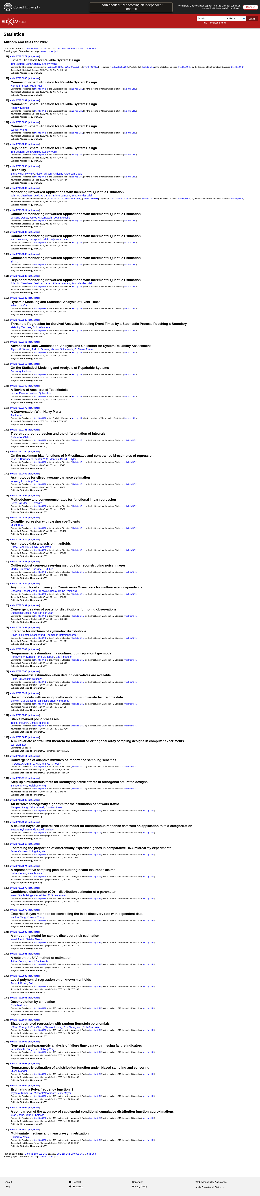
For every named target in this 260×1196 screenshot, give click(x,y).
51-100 (34, 48)
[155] (6, 144)
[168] (6, 429)
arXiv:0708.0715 (19, 778)
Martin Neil (36, 85)
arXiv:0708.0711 (19, 756)
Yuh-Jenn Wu (91, 1027)
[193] (6, 975)
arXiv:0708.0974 (19, 866)
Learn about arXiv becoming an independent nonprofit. (131, 7)
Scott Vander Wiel (82, 195)
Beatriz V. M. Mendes (46, 459)
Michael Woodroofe (45, 1093)
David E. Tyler (68, 459)
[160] (6, 254)
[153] (6, 100)
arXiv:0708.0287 (73, 67)
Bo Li (31, 983)
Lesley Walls (49, 63)
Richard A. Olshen (21, 437)
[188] (6, 866)
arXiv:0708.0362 (19, 363)
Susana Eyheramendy (23, 829)
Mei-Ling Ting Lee (21, 327)
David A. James (43, 195)
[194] (6, 997)
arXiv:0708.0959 (19, 822)
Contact (77, 1182)
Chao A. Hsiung (53, 1027)
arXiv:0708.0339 (120, 198)
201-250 (61, 48)
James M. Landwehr (41, 217)
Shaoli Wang (37, 634)
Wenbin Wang (19, 129)
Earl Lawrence (19, 239)
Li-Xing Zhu (31, 481)
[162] (6, 297)
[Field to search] (236, 18)
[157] (6, 188)
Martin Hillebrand (20, 569)
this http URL (148, 67)
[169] (6, 451)
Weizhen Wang (37, 785)
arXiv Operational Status (210, 1187)
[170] (6, 473)
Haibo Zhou (49, 700)
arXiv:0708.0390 (19, 451)
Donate (250, 7)
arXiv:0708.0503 (19, 649)
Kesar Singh (18, 895)
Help (205, 23)
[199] (6, 1107)
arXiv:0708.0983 (19, 975)
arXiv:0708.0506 (19, 671)
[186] (6, 822)
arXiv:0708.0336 (73, 198)
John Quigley (33, 63)
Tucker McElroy (19, 722)
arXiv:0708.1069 (19, 1107)
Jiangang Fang (19, 807)
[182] (6, 737)
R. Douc (15, 763)
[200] (6, 1129)
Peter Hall (16, 503)
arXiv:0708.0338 (90, 198)
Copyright (137, 1182)
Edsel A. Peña (19, 305)
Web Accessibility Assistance (211, 1182)
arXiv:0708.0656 (19, 737)
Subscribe (78, 1186)
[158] (6, 210)
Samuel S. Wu (19, 785)
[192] (6, 953)
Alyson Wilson (44, 173)
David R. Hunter (20, 634)
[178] (6, 649)
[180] (6, 693)
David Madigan (45, 829)
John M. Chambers (21, 195)
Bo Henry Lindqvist (21, 371)
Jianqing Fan (33, 700)
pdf (30, 56)
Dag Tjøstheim (64, 656)
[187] (6, 844)
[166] (6, 385)
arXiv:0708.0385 (19, 429)
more (50, 51)
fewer (43, 51)
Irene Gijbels (18, 1049)
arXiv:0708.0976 (19, 888)
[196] (6, 1041)
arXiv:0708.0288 (90, 67)
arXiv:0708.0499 (19, 627)
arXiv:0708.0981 (19, 953)
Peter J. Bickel (19, 983)
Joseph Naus (34, 873)
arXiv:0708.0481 (19, 561)
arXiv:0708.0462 (19, 473)
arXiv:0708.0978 (19, 909)
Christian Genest (20, 590)
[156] (6, 166)
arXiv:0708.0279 (19, 56)
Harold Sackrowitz (37, 961)
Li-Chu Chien (35, 1027)
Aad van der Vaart (43, 612)
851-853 (91, 48)
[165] (6, 363)
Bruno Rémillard (67, 590)
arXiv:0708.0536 (19, 715)
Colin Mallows (19, 1005)
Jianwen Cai (18, 700)
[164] (6, 341)
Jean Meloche (62, 217)
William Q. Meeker (40, 393)
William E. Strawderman (52, 895)
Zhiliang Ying (47, 1049)
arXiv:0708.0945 (19, 800)
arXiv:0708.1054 (19, 1019)
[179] (6, 671)
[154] (6, 122)
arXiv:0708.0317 (55, 198)
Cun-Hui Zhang (54, 807)
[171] (6, 495)
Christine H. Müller (42, 569)
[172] (6, 517)
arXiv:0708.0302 (19, 188)
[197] (6, 1063)
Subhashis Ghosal (21, 612)
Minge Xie (32, 895)
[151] (6, 56)
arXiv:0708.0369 (19, 385)
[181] (6, 715)
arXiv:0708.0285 (55, 67)
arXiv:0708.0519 (19, 693)
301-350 (79, 48)
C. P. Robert (54, 763)
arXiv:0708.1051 (19, 997)
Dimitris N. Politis (39, 722)
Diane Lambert (61, 195)
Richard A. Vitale (20, 1137)
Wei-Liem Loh (19, 744)
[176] (6, 605)
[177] (6, 627)
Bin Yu (14, 261)
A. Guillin (26, 763)
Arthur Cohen (18, 873)
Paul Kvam (17, 415)
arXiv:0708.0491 (19, 605)
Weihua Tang (18, 917)
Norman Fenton (20, 85)
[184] (6, 778)
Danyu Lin (32, 1049)
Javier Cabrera (19, 851)
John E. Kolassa (35, 1115)
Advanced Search (217, 23)
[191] (6, 931)
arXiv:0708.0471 (19, 517)
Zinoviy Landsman (40, 547)
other (36, 56)
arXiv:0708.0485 (19, 583)
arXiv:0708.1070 (19, 1129)
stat (23, 21)
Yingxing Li (17, 481)
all (56, 51)
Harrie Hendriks (20, 547)
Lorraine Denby (19, 217)
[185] (6, 800)
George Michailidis (39, 239)
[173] (6, 539)
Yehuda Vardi (36, 807)
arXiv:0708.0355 (19, 341)
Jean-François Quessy (44, 590)
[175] (6, 583)
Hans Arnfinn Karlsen (23, 656)
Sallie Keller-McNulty (22, 173)
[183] (6, 756)
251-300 (70, 48)
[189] (6, 888)
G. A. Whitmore (41, 327)
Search (252, 19)
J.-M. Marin (39, 763)
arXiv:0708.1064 (19, 1085)
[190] (6, 909)
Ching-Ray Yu (37, 851)
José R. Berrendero (22, 459)
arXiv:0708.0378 (19, 407)
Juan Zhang (17, 1115)
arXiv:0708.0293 (120, 67)
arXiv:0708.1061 (19, 1063)
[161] (6, 276)
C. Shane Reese (83, 349)
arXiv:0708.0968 (19, 844)
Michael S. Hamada (62, 349)
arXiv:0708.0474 (19, 539)
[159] (6, 232)
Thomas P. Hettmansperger (61, 634)
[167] (6, 407)
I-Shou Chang (19, 1027)
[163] (6, 320)
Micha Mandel (19, 1071)
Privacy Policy (139, 1186)
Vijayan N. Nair (59, 239)
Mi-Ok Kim (17, 525)
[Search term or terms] (212, 18)
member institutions (211, 8)
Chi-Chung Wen (73, 1027)
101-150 (42, 48)
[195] (6, 1019)
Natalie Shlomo (34, 939)
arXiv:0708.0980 (19, 931)
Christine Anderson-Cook (67, 173)
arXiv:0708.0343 (19, 297)
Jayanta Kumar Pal (21, 1093)
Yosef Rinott (17, 939)
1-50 (27, 48)
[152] (6, 78)
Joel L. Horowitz (32, 503)
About (8, 1182)
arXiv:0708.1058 (19, 1041)
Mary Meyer (64, 1093)
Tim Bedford (18, 63)
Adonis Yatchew (32, 678)
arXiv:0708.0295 (19, 166)
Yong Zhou (63, 700)
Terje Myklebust (45, 656)
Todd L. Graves (40, 349)
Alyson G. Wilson (20, 349)
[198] (6, 1085)
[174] (6, 561)
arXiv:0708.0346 (19, 320)
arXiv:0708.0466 (19, 495)
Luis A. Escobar (19, 393)
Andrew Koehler (20, 107)
